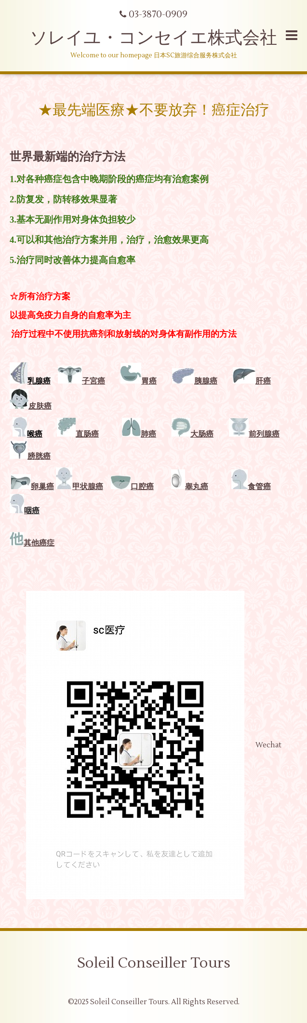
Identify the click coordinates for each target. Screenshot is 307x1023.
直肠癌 (87, 434)
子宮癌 (93, 381)
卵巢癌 (42, 487)
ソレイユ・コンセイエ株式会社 (153, 38)
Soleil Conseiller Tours (153, 963)
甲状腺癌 (87, 487)
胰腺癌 (205, 381)
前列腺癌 (254, 434)
